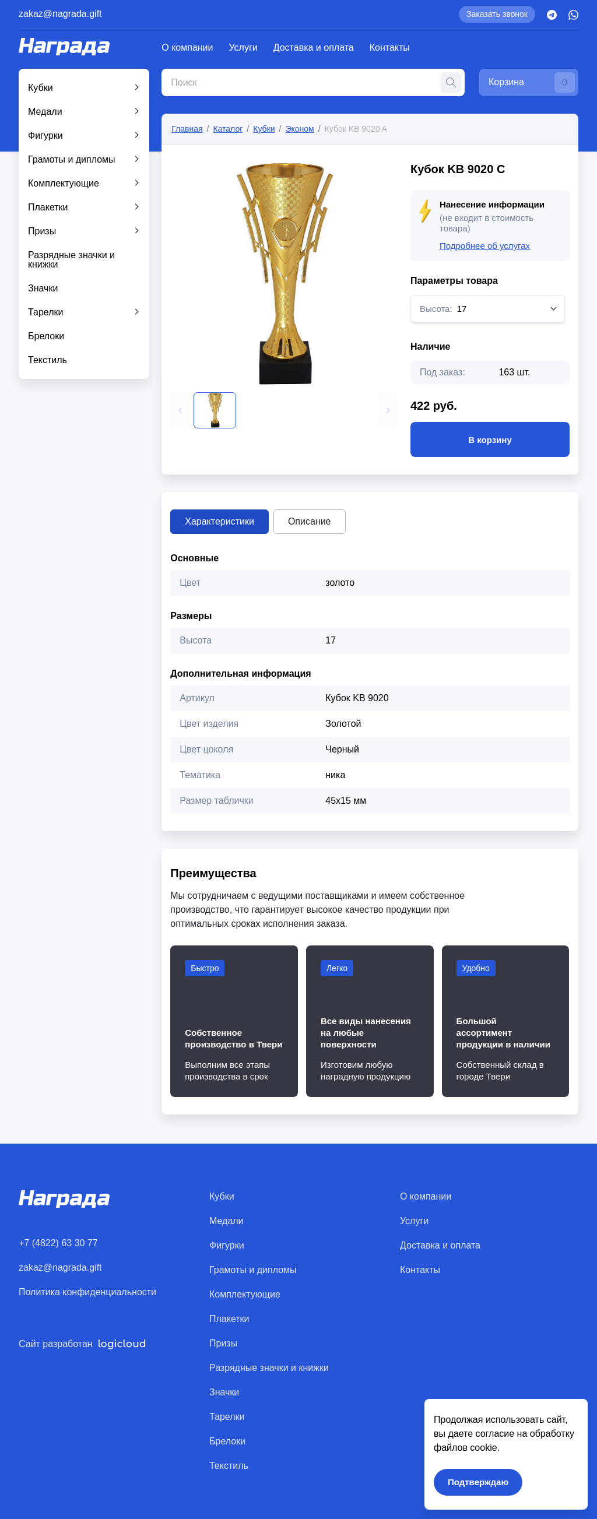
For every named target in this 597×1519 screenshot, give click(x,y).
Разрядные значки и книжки (71, 259)
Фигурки (45, 135)
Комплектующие (63, 183)
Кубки (40, 88)
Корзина (532, 82)
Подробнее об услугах (485, 246)
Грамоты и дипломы (71, 159)
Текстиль (47, 360)
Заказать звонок (497, 14)
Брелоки (46, 336)
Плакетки (48, 207)
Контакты (390, 47)
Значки (43, 288)
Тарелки (46, 312)
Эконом (299, 128)
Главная (186, 128)
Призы (42, 231)
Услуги (243, 47)
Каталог (228, 128)
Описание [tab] (309, 521)
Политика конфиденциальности (87, 1292)
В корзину (490, 439)
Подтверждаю (478, 1482)
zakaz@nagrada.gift (60, 14)
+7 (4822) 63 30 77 (58, 1243)
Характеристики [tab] (219, 521)
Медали (45, 112)
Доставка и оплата (313, 47)
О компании (187, 47)
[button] (180, 410)
